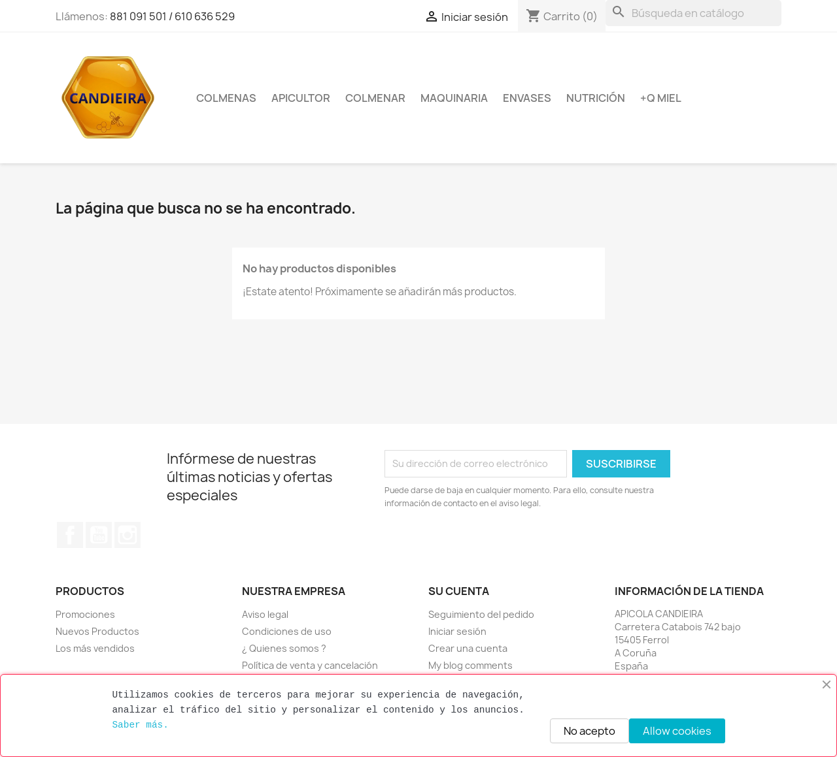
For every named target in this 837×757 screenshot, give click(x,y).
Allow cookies (677, 731)
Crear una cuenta (467, 648)
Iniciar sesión (457, 631)
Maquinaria (454, 98)
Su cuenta (458, 591)
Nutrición (595, 98)
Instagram (127, 535)
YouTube (99, 535)
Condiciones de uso (287, 631)
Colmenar (375, 98)
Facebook (70, 535)
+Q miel (660, 98)
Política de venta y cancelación (310, 665)
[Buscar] (693, 13)
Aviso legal (265, 614)
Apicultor (300, 98)
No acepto (589, 731)
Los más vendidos (95, 648)
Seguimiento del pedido (481, 614)
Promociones (85, 614)
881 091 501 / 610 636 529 (172, 16)
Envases (527, 98)
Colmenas (226, 98)
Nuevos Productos (97, 631)
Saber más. (140, 725)
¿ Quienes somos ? (284, 648)
